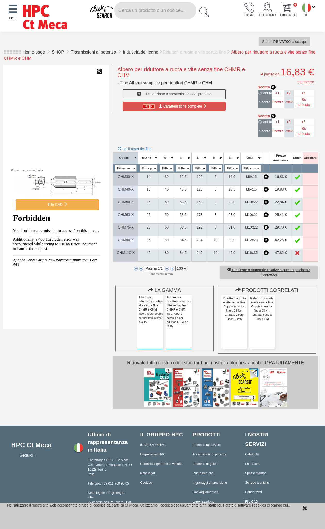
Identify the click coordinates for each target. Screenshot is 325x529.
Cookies (146, 483)
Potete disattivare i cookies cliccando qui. (256, 505)
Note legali (148, 473)
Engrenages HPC (152, 454)
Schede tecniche (257, 483)
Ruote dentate (203, 473)
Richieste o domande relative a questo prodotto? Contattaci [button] (269, 272)
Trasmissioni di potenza (94, 52)
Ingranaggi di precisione (210, 483)
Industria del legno (140, 52)
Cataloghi (252, 454)
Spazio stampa (255, 473)
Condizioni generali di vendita (161, 464)
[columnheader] (125, 158)
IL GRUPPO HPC (152, 445)
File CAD (57, 204)
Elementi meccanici (207, 445)
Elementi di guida (205, 464)
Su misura (252, 464)
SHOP (58, 52)
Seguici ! (28, 455)
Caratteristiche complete (174, 106)
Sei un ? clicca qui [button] (284, 42)
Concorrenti (253, 492)
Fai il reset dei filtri (134, 149)
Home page (34, 52)
